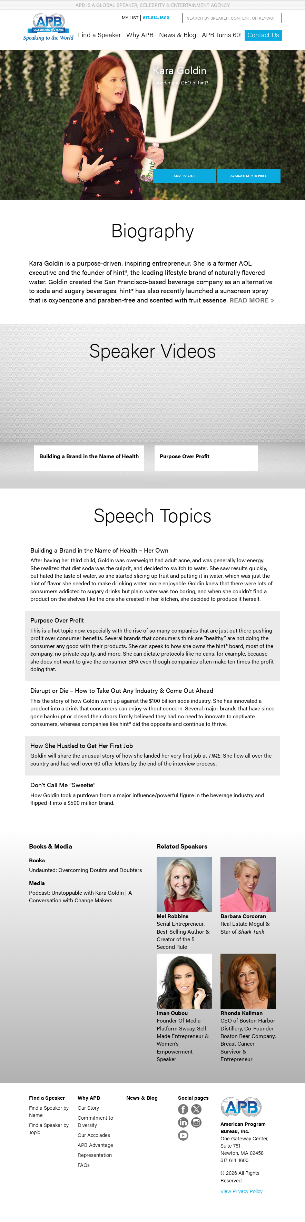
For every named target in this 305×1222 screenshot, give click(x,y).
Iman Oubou (172, 1013)
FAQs (84, 1164)
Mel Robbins (172, 916)
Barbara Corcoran (243, 916)
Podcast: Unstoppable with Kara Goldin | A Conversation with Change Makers (80, 896)
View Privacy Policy (241, 1190)
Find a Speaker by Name (49, 1111)
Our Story (88, 1107)
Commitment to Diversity (95, 1121)
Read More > (252, 300)
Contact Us (263, 34)
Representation (95, 1154)
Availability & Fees (248, 175)
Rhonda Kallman (241, 1013)
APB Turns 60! (222, 34)
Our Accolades (94, 1134)
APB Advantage (95, 1144)
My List (130, 18)
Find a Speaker (99, 34)
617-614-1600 (156, 18)
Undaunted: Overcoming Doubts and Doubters (85, 870)
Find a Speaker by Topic (49, 1128)
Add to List (184, 175)
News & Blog (177, 34)
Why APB (140, 34)
